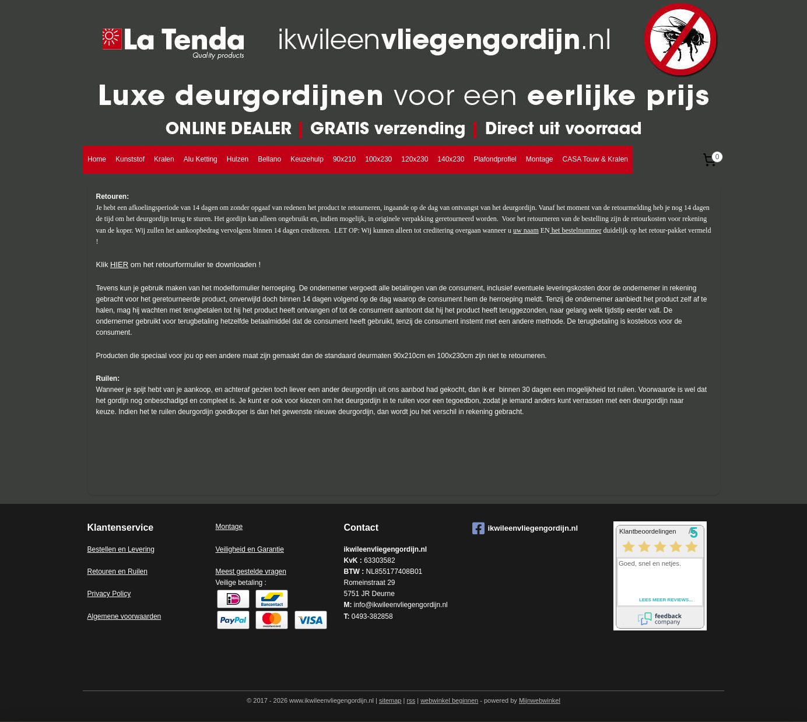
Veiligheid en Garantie (250, 549)
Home (96, 159)
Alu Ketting (200, 159)
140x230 (450, 159)
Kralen (164, 159)
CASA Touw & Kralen (595, 159)
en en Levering (131, 549)
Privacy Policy (109, 594)
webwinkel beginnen (449, 700)
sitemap (390, 700)
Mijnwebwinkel (539, 700)
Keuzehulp (307, 159)
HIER (119, 264)
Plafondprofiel (494, 159)
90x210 (344, 159)
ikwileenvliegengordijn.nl (525, 528)
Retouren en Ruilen (117, 571)
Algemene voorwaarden (124, 616)
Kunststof (130, 159)
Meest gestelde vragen (251, 571)
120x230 (414, 159)
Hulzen (237, 159)
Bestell (97, 549)
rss (410, 700)
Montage (539, 159)
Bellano (269, 159)
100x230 (378, 159)
